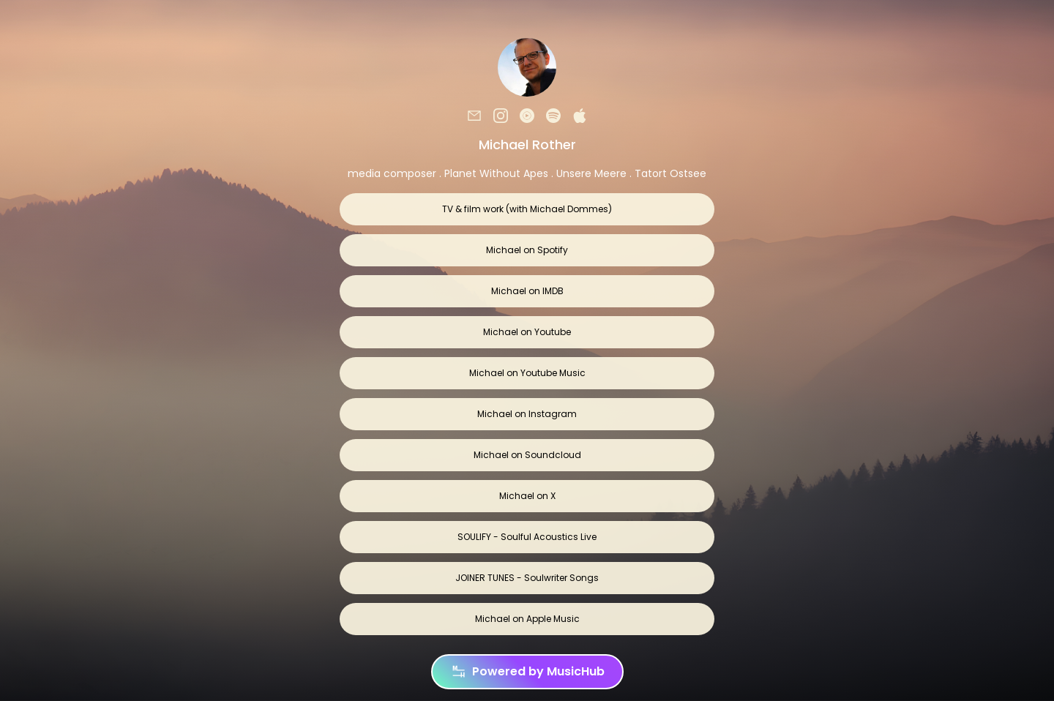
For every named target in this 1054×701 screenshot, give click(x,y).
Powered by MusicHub (527, 672)
